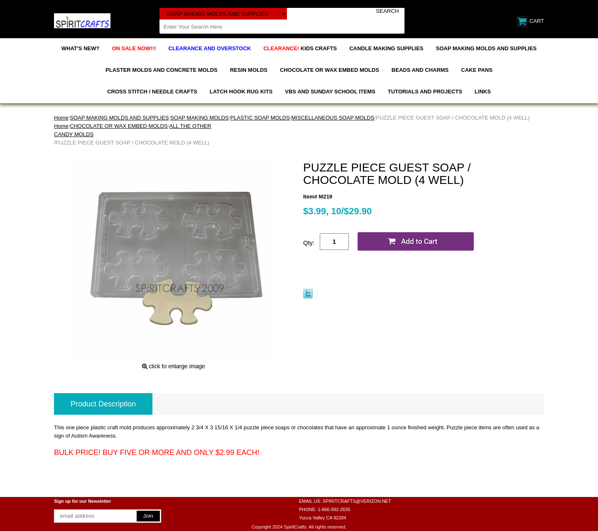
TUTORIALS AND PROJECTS (425, 91)
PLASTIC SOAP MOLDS (260, 118)
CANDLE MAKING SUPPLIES (386, 48)
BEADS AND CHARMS (420, 70)
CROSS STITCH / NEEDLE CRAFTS (152, 91)
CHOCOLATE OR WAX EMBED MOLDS (329, 70)
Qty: (309, 242)
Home (61, 118)
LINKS (483, 91)
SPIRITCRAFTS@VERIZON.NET (357, 501)
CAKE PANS (477, 70)
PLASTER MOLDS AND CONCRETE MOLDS (161, 70)
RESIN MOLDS (248, 70)
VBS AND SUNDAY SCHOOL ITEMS (330, 91)
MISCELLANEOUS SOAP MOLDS (333, 118)
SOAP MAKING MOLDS (199, 118)
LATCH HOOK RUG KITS (241, 91)
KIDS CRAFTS (300, 48)
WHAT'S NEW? (80, 48)
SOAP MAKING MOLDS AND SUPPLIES (486, 48)
